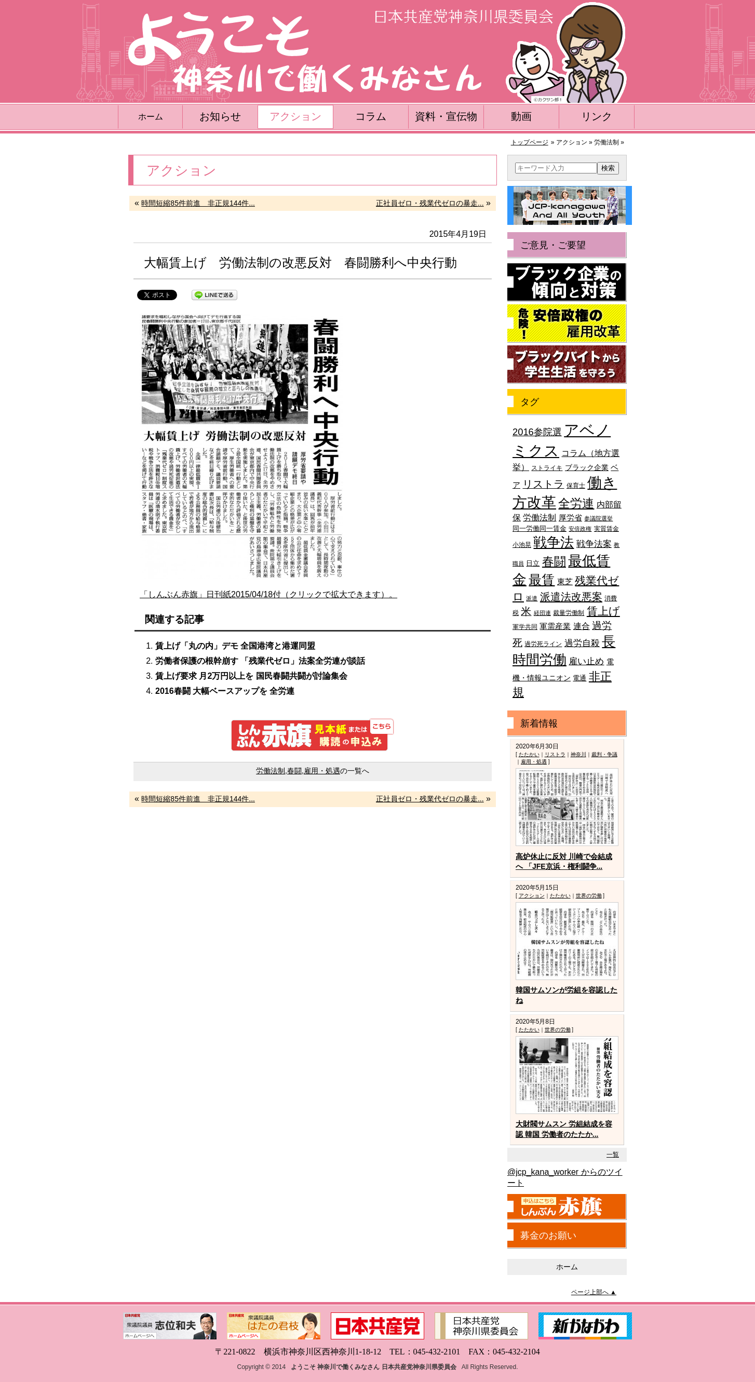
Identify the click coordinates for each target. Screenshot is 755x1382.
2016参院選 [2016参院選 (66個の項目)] (537, 431)
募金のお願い (548, 1235)
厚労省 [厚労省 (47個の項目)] (570, 518)
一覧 (612, 1154)
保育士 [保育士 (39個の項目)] (576, 485)
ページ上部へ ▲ (593, 1292)
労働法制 (270, 771)
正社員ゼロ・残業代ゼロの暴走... (430, 203)
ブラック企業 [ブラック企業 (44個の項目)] (587, 468)
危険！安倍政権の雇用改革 (567, 323)
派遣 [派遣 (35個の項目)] (531, 598)
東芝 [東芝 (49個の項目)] (565, 581)
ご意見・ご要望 (553, 245)
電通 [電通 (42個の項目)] (579, 678)
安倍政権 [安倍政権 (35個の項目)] (580, 529)
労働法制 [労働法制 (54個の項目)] (539, 517)
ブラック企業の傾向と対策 (567, 282)
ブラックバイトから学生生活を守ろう (567, 364)
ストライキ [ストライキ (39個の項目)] (546, 468)
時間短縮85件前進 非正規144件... (198, 203)
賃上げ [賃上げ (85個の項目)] (603, 611)
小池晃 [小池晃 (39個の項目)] (522, 544)
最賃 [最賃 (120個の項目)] (542, 580)
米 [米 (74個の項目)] (526, 611)
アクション (295, 116)
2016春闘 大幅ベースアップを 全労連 (224, 691)
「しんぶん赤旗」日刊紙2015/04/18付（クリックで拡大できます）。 (268, 594)
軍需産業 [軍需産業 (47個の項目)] (555, 626)
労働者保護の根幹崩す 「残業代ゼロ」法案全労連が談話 (260, 660)
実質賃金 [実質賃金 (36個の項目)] (606, 528)
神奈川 (578, 754)
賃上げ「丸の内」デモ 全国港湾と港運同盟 (235, 645)
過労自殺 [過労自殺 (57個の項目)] (582, 643)
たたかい (529, 754)
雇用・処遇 (322, 771)
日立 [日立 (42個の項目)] (533, 563)
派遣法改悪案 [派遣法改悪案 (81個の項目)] (571, 596)
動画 (521, 116)
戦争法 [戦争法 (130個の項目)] (553, 542)
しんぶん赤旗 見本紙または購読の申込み (312, 735)
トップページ (529, 142)
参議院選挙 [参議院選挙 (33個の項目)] (598, 518)
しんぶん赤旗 (567, 1207)
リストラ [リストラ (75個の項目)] (543, 484)
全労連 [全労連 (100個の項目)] (576, 503)
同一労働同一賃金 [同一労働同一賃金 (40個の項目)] (540, 528)
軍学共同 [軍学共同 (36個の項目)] (525, 626)
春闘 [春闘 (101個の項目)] (554, 561)
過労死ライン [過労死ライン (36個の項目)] (543, 643)
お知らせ (220, 116)
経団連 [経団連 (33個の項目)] (542, 613)
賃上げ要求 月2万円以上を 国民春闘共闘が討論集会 (251, 676)
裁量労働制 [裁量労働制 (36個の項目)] (568, 612)
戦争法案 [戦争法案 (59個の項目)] (594, 544)
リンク (596, 116)
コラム (370, 116)
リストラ (555, 754)
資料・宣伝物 (446, 116)
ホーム (150, 116)
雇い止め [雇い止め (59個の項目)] (586, 661)
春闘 (294, 771)
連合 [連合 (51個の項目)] (581, 626)
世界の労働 (589, 895)
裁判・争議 (604, 754)
